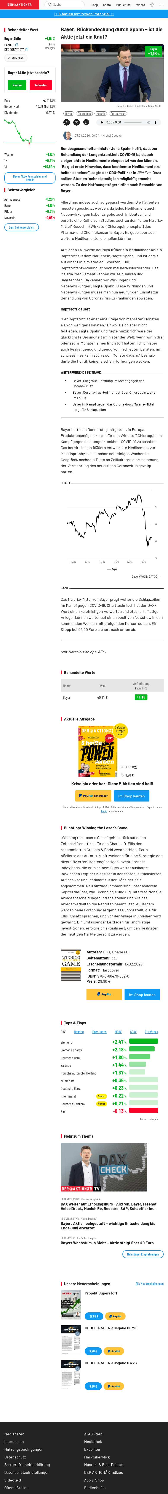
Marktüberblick (97, 1457)
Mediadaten (14, 1434)
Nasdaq (79, 1031)
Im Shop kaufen (131, 796)
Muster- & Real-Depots (103, 1464)
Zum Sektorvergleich (21, 227)
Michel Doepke (112, 135)
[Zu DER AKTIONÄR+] (123, 4)
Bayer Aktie (12, 38)
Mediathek (93, 1441)
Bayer (68, 113)
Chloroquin (84, 113)
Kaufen (17, 85)
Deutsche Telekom (73, 1104)
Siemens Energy (71, 1050)
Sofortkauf (93, 796)
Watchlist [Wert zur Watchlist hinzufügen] (17, 58)
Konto (104, 811)
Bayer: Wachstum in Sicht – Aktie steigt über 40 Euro (107, 1243)
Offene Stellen (16, 1487)
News (101, 1096)
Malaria (100, 113)
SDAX (133, 1031)
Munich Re (67, 1081)
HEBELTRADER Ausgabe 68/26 (111, 1328)
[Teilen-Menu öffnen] (66, 122)
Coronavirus (118, 113)
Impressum (14, 1441)
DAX (63, 1031)
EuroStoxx (151, 1031)
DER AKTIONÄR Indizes (103, 1472)
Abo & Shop (94, 1480)
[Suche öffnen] (50, 4)
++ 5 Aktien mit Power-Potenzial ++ (84, 13)
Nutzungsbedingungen (23, 1449)
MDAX (118, 1031)
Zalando (66, 1065)
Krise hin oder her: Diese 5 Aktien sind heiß (112, 783)
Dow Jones (99, 1031)
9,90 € (93, 1351)
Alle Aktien (93, 1434)
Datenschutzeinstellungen (27, 1472)
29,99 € (94, 1316)
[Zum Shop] (95, 4)
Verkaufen (40, 85)
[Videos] (141, 4)
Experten (92, 1449)
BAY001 (11, 44)
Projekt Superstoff (101, 1293)
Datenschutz (15, 1457)
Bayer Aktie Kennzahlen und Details (30, 178)
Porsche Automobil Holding (78, 1073)
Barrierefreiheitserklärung (27, 1464)
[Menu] (162, 4)
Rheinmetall (68, 1096)
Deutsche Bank (70, 1058)
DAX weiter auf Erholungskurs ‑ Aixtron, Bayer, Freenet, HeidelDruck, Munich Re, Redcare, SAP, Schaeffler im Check (109, 1206)
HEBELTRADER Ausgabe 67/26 (111, 1362)
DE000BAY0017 (16, 49)
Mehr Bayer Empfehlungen (143, 1254)
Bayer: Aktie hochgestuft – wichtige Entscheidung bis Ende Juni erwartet (108, 1225)
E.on (63, 1111)
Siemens (66, 1042)
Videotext (12, 1480)
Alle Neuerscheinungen (150, 1283)
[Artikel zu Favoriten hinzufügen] (86, 122)
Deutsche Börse (71, 1088)
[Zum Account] (107, 4)
